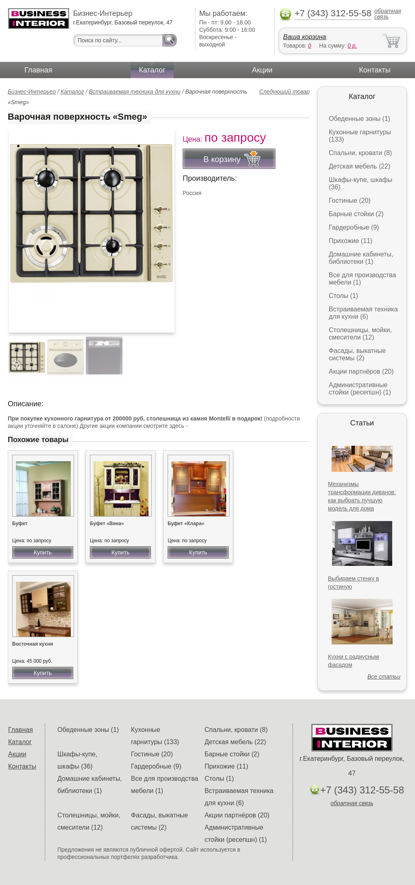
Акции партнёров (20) (361, 371)
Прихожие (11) (350, 240)
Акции (262, 70)
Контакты (375, 70)
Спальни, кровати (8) (360, 152)
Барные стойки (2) (356, 213)
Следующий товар (284, 91)
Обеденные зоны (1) (359, 118)
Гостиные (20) (350, 200)
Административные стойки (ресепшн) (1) (360, 388)
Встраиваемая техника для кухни (134, 91)
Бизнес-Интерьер (32, 91)
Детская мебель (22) (359, 166)
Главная (38, 70)
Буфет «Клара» (186, 523)
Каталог (152, 70)
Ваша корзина (304, 36)
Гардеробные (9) (354, 227)
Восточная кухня (32, 644)
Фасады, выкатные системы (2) (357, 354)
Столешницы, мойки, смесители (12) (360, 333)
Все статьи (383, 676)
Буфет (20, 523)
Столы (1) (343, 295)
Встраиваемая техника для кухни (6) (363, 313)
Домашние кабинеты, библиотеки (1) (361, 258)
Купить (43, 552)
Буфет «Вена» (107, 523)
